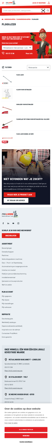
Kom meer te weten (11, 423)
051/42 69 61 (9, 385)
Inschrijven (10, 235)
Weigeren (26, 436)
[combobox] (26, 10)
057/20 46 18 (9, 402)
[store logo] (10, 2)
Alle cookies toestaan (26, 429)
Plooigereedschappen (23, 19)
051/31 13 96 (9, 367)
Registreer (42, 3)
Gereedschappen (10, 19)
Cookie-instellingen (26, 442)
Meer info (29, 53)
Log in (34, 3)
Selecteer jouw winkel (10, 43)
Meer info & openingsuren (13, 371)
